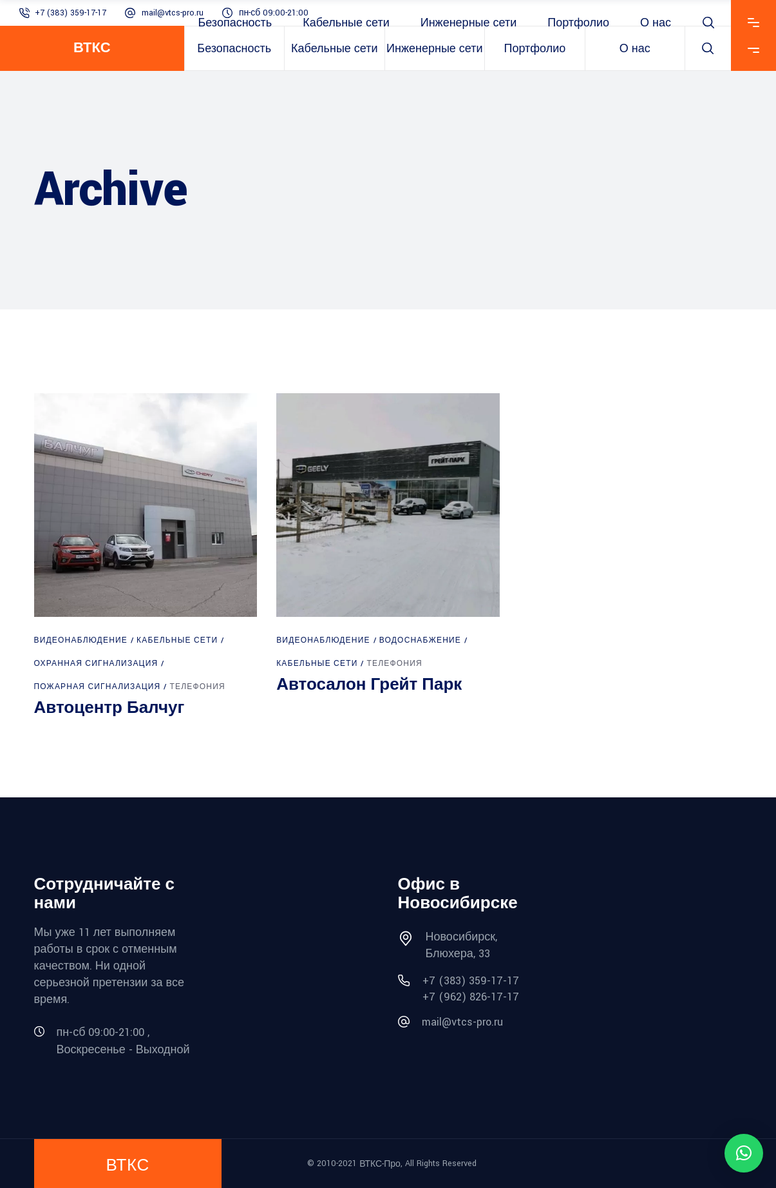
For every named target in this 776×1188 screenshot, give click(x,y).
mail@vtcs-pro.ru (172, 13)
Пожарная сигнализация (97, 687)
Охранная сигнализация (96, 663)
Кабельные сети (177, 640)
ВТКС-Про (380, 1163)
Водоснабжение (420, 640)
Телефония (197, 687)
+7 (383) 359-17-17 (70, 13)
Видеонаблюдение (81, 640)
